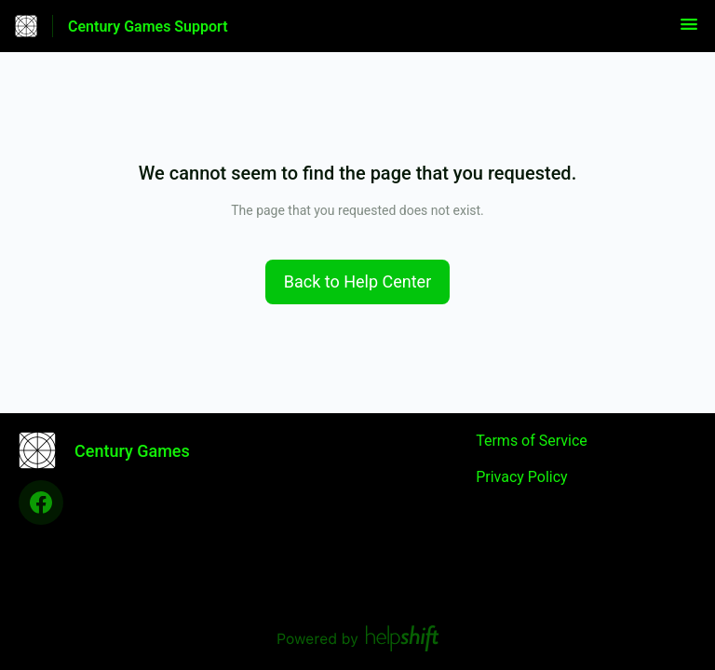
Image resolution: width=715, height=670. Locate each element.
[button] (689, 30)
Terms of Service (531, 440)
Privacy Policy (522, 477)
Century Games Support (148, 26)
